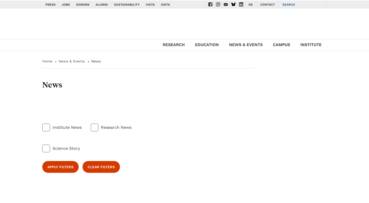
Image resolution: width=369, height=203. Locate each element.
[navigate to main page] (71, 25)
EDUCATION (207, 44)
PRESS (50, 4)
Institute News (67, 127)
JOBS (66, 4)
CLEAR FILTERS (101, 167)
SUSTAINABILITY (127, 4)
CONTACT (267, 4)
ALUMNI (102, 4)
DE (251, 4)
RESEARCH (174, 44)
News (96, 61)
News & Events (72, 61)
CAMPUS (281, 44)
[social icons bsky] (233, 4)
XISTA (165, 4)
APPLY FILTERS (60, 167)
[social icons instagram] (218, 4)
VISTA (150, 4)
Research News (116, 127)
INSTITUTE (311, 44)
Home (47, 61)
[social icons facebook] (210, 4)
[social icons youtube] (226, 4)
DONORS (82, 4)
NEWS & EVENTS (246, 44)
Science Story (66, 148)
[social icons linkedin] (241, 4)
